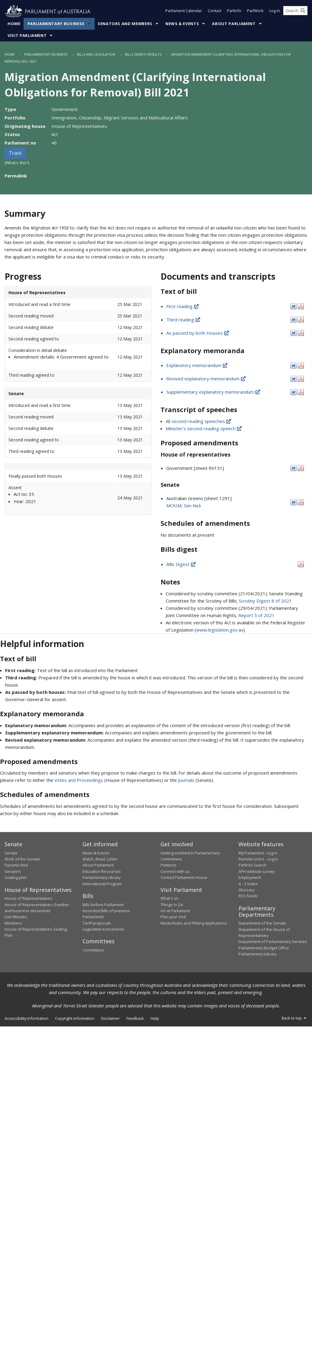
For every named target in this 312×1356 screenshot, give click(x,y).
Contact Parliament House (184, 877)
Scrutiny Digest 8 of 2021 (265, 601)
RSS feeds (248, 896)
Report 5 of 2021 (256, 615)
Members (13, 923)
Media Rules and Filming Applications (194, 923)
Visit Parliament (27, 35)
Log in (274, 11)
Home (14, 24)
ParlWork (255, 11)
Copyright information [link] (74, 1018)
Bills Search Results (143, 54)
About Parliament (233, 24)
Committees (93, 950)
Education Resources (102, 871)
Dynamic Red (16, 865)
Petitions (169, 865)
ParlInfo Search (252, 865)
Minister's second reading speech (204, 429)
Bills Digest (181, 564)
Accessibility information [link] (26, 1018)
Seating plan (16, 877)
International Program (102, 883)
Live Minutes (16, 917)
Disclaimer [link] (110, 1018)
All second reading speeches (199, 421)
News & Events (182, 24)
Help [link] (155, 1018)
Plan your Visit (173, 917)
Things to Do (172, 904)
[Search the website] (295, 11)
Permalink (16, 176)
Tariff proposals (97, 923)
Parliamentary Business (56, 24)
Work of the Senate (22, 859)
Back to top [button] (294, 1018)
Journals (187, 780)
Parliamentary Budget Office (264, 948)
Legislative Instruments (103, 929)
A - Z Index (248, 883)
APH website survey (257, 871)
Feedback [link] (135, 1018)
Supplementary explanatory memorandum (213, 392)
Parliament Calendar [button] (183, 11)
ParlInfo (234, 11)
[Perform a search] (302, 11)
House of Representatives (28, 898)
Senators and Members (125, 24)
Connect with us (175, 871)
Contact (214, 11)
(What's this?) (17, 163)
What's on (170, 898)
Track (15, 153)
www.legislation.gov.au (219, 630)
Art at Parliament (175, 911)
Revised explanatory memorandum (206, 379)
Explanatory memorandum (197, 366)
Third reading (183, 320)
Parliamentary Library (101, 877)
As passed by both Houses (198, 333)
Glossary (246, 890)
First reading (183, 306)
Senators (13, 871)
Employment (250, 877)
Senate (11, 853)
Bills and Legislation (96, 54)
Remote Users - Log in (258, 859)
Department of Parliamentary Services (273, 942)
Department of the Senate (262, 923)
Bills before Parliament (103, 904)
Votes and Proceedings (78, 780)
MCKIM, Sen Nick (183, 506)
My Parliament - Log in (258, 853)
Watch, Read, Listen (100, 859)
